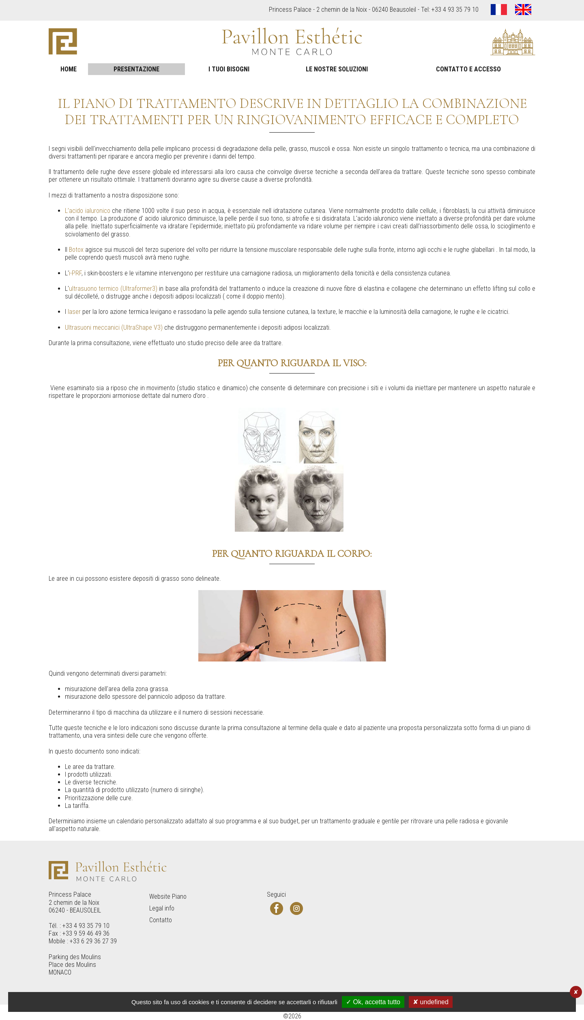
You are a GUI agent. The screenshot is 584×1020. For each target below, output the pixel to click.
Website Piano (168, 896)
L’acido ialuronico (87, 211)
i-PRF (75, 273)
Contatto (160, 920)
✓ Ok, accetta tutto (373, 1002)
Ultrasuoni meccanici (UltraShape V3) (114, 327)
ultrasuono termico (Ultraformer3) (113, 288)
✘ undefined (431, 1002)
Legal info (161, 908)
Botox (76, 249)
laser (74, 312)
